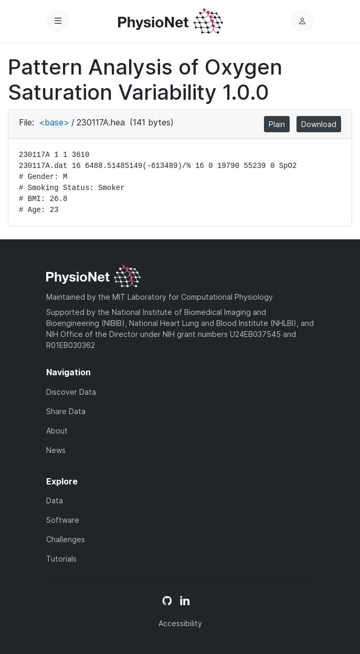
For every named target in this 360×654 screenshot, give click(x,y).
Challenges (65, 539)
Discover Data (71, 391)
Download (318, 124)
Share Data (66, 411)
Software (62, 519)
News (56, 450)
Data (54, 500)
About (57, 430)
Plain (277, 124)
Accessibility (180, 623)
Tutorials (61, 558)
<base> (54, 122)
